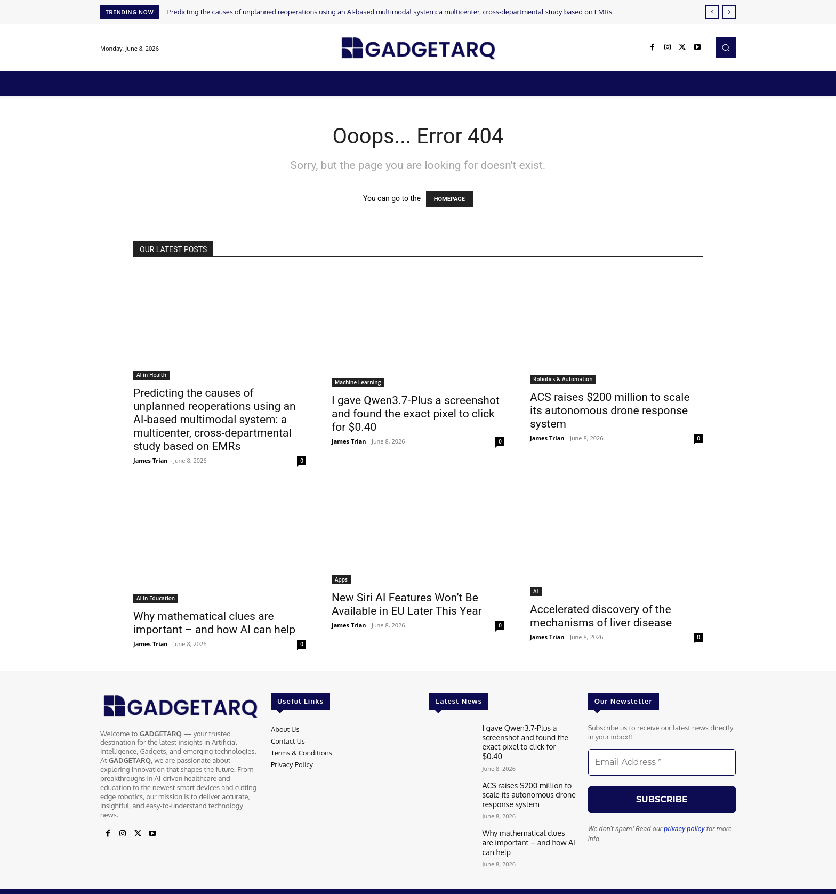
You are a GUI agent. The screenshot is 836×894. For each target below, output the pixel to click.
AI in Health (151, 374)
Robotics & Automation (563, 379)
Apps (341, 579)
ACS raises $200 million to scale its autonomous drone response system (610, 410)
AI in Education (155, 598)
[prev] (712, 12)
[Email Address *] (662, 762)
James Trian (150, 460)
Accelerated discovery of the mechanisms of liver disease (601, 616)
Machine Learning (358, 382)
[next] (729, 12)
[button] (726, 47)
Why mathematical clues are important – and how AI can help (214, 623)
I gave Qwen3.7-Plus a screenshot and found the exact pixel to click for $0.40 (416, 413)
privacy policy (684, 829)
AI (535, 591)
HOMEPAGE (449, 199)
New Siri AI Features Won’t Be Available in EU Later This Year (407, 604)
